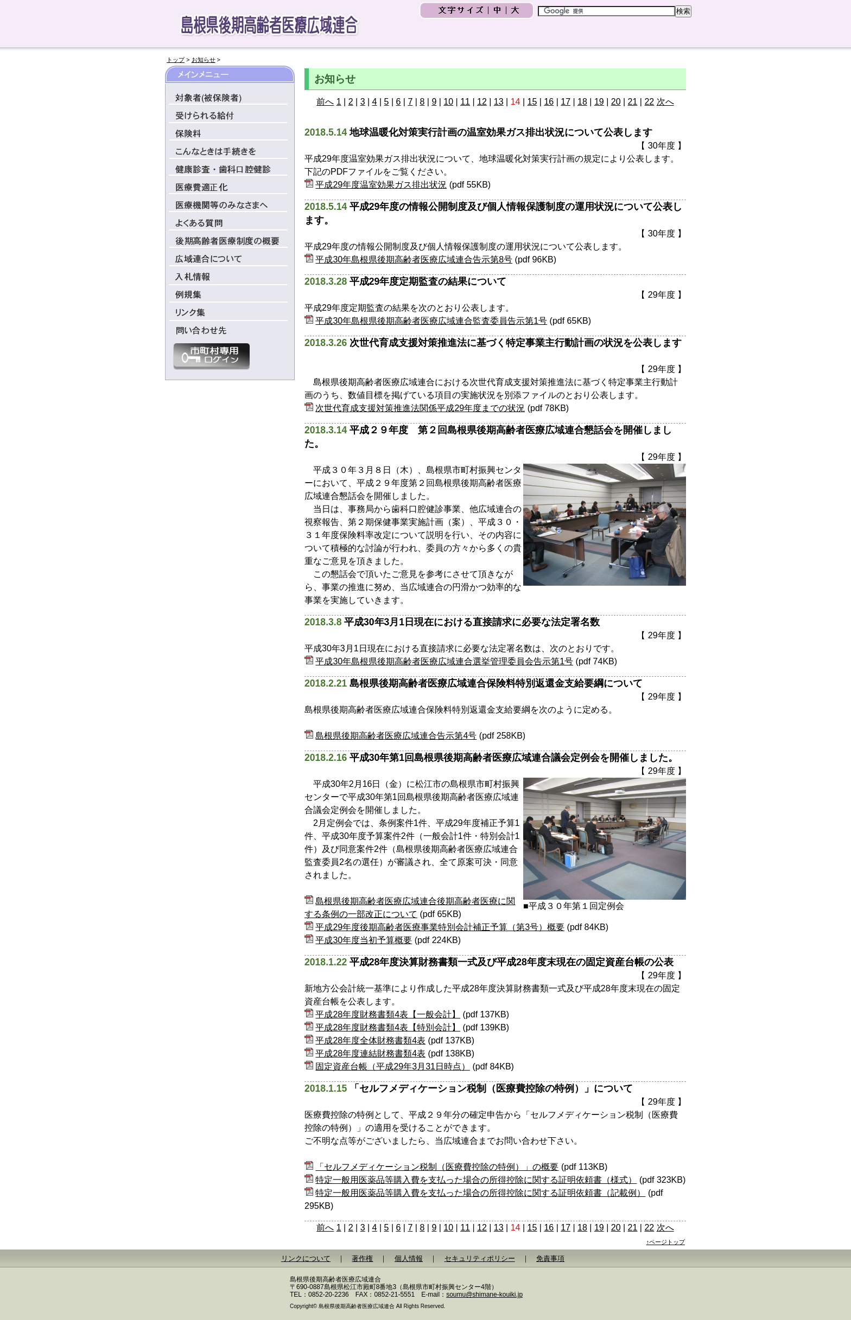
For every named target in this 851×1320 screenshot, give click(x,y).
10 (448, 101)
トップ (176, 59)
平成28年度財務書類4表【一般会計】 (387, 1014)
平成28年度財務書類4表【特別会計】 (387, 1027)
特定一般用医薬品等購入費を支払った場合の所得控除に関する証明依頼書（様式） (476, 1179)
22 (649, 101)
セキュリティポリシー (479, 1258)
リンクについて (306, 1258)
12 (482, 101)
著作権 (362, 1258)
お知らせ (203, 59)
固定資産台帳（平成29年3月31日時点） (392, 1066)
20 (616, 101)
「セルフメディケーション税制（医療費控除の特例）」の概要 (436, 1166)
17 (565, 101)
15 (532, 101)
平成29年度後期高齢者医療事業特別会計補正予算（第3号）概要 (439, 927)
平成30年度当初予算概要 (363, 940)
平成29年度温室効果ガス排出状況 (381, 184)
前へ (325, 101)
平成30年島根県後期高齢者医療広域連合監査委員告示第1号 (431, 320)
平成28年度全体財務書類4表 (370, 1040)
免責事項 (550, 1258)
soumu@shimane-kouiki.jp (484, 1294)
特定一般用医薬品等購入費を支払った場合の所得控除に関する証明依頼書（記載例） (480, 1192)
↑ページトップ (665, 1242)
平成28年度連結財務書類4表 (370, 1053)
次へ (665, 101)
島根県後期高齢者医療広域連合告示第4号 (396, 735)
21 (633, 101)
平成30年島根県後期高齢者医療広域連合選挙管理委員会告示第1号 (444, 661)
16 (549, 101)
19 (599, 101)
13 (499, 101)
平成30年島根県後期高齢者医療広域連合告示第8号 (413, 259)
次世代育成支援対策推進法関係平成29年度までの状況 (420, 408)
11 (465, 101)
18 (582, 101)
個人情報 (409, 1258)
